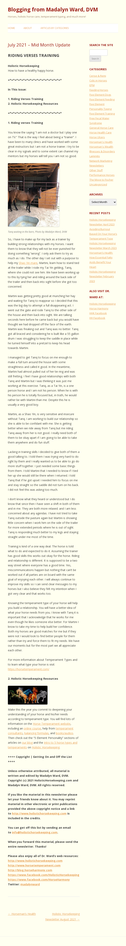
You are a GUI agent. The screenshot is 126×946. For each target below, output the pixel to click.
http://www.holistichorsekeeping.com (39, 813)
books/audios (64, 733)
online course (32, 728)
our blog (27, 742)
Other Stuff (96, 170)
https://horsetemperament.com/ (28, 669)
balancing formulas (36, 733)
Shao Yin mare (28, 263)
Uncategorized (98, 184)
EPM (92, 85)
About (28, 28)
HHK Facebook (98, 313)
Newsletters (96, 165)
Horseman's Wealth (101, 146)
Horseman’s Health (22, 914)
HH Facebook (97, 318)
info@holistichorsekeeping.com (34, 832)
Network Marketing (100, 161)
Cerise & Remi (97, 76)
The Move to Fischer (101, 179)
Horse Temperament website (51, 724)
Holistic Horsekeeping (46, 747)
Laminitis (94, 156)
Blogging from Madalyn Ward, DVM (53, 9)
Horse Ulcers (97, 137)
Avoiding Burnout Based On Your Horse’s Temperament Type (103, 233)
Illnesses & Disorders (102, 151)
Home (11, 28)
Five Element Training (102, 113)
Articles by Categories (55, 28)
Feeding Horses (98, 90)
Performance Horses (102, 175)
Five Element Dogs (100, 94)
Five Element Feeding (102, 99)
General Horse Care (101, 128)
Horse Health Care (100, 132)
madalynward (30, 884)
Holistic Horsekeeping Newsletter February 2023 (102, 276)
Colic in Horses (98, 80)
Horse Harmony (98, 308)
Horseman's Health (101, 142)
